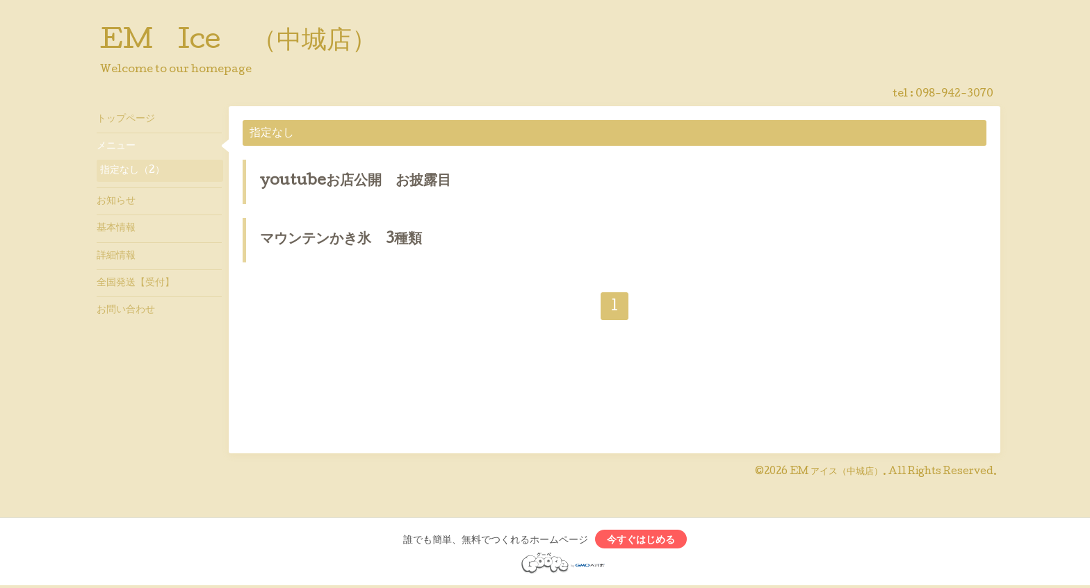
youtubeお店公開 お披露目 (355, 182)
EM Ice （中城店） (238, 42)
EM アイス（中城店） (836, 472)
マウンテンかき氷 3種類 (341, 240)
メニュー (116, 146)
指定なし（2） (132, 170)
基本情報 (116, 228)
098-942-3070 (954, 94)
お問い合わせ (126, 310)
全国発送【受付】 (135, 283)
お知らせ (116, 201)
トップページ (126, 119)
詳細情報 (116, 256)
